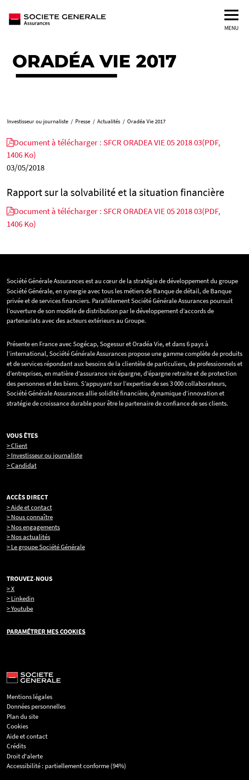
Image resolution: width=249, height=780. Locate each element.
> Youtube (20, 608)
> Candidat (22, 465)
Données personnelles (36, 706)
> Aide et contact (29, 507)
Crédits (16, 746)
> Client (17, 445)
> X (11, 588)
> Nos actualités (28, 536)
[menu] (231, 15)
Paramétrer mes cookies (46, 631)
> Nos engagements (33, 527)
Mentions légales (29, 696)
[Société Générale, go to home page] (86, 19)
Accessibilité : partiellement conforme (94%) (66, 766)
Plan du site (22, 716)
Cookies (17, 726)
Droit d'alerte (25, 756)
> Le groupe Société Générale (46, 547)
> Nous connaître (30, 517)
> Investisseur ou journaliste (44, 455)
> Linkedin (20, 598)
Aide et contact (27, 736)
